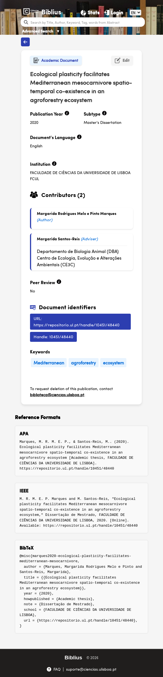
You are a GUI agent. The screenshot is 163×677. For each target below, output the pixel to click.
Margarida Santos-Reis (58, 238)
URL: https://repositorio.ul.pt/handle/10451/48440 (76, 321)
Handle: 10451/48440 (53, 336)
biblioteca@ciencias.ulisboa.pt (57, 394)
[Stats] (90, 12)
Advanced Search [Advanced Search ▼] (41, 31)
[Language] (135, 12)
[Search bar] (87, 22)
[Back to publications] (25, 42)
